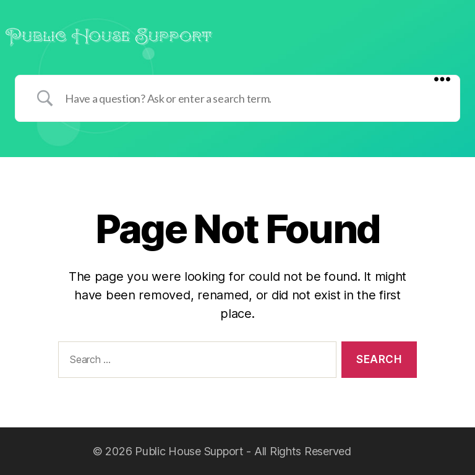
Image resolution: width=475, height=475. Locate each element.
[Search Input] (253, 98)
